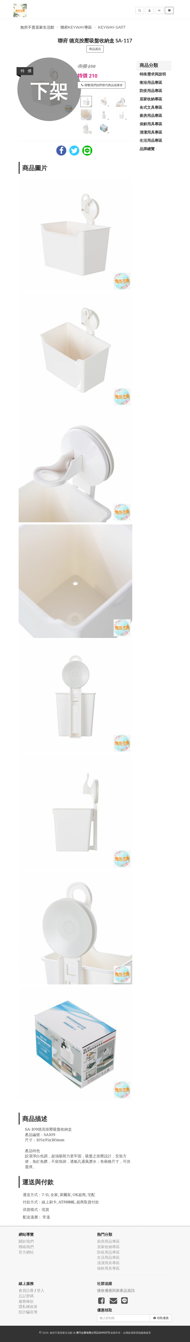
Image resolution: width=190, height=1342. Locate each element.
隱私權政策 (28, 1306)
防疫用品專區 (151, 90)
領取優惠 (161, 1318)
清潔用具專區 (151, 132)
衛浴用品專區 (151, 82)
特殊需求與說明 (153, 74)
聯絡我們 (26, 1246)
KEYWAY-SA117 (111, 27)
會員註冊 (26, 1290)
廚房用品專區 (151, 115)
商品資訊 (95, 49)
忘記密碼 (26, 1295)
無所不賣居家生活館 (37, 27)
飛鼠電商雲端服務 (136, 1332)
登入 (40, 1290)
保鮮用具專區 (151, 123)
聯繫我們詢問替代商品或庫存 (102, 85)
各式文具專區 (151, 107)
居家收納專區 (151, 99)
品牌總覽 (147, 148)
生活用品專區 (151, 140)
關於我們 (26, 1241)
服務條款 (26, 1301)
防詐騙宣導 (28, 1312)
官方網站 (26, 1252)
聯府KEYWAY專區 (76, 27)
